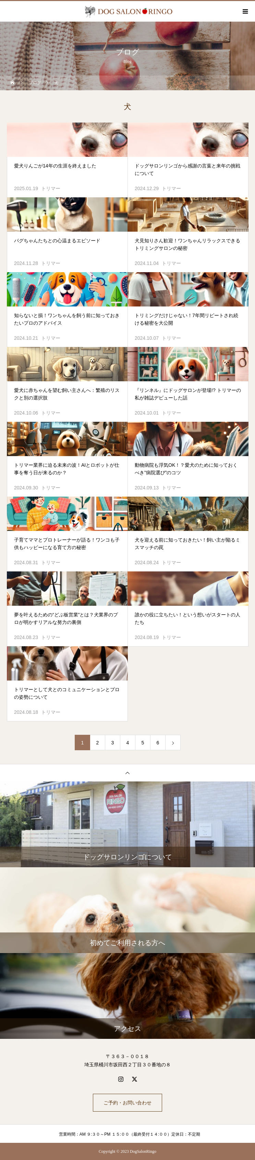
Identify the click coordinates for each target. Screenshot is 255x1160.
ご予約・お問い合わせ (127, 1102)
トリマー (50, 188)
